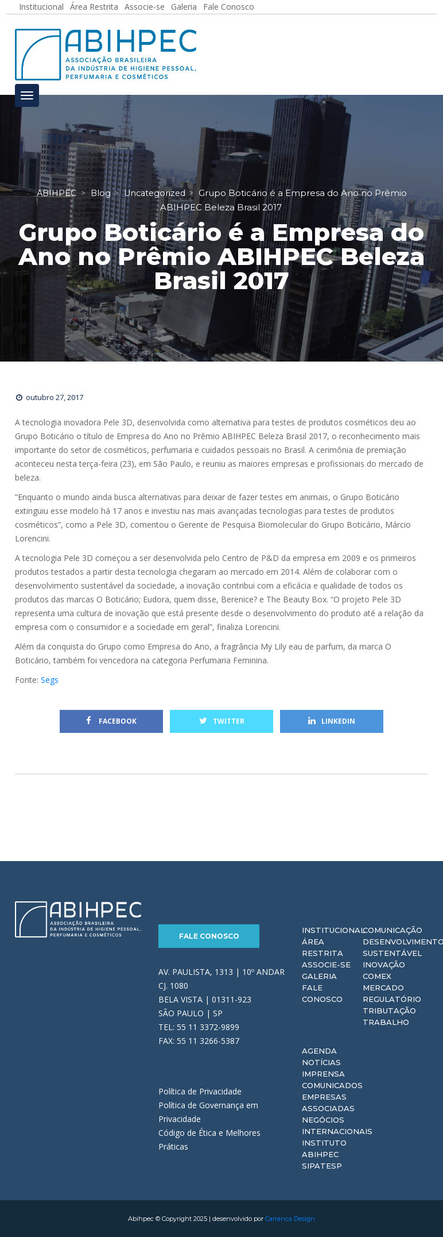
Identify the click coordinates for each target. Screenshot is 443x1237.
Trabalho (386, 1022)
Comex (377, 976)
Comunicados (332, 1085)
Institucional (333, 930)
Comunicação (392, 930)
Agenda (319, 1050)
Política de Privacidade (200, 1091)
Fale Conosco (209, 936)
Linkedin (331, 721)
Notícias (321, 1062)
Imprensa (323, 1073)
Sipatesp (322, 1165)
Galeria (319, 976)
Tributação (389, 1010)
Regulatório (392, 999)
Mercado (383, 987)
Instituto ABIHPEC (324, 1148)
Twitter (221, 721)
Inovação (384, 964)
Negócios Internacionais (337, 1125)
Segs (51, 679)
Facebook (111, 721)
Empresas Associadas (328, 1102)
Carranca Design (290, 1219)
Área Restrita (322, 947)
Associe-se (326, 964)
